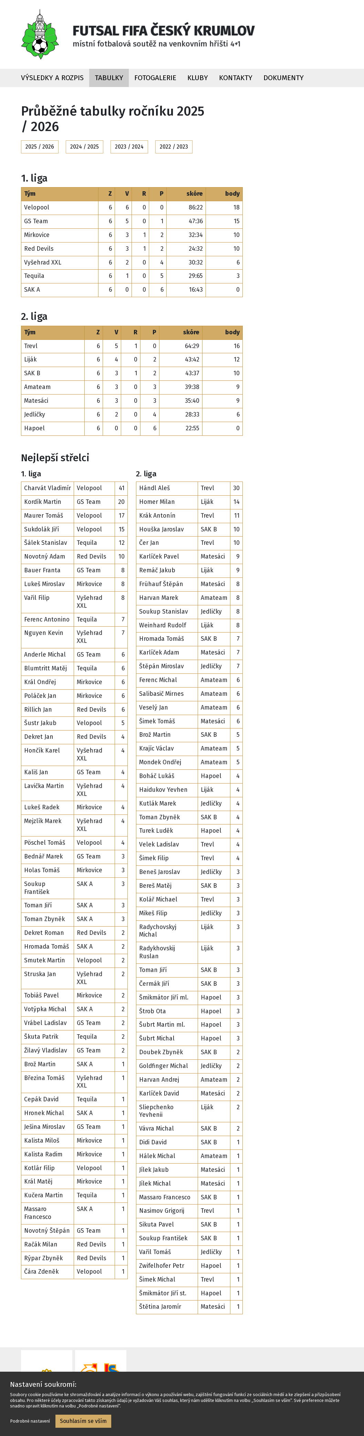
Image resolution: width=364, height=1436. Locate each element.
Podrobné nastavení (30, 1421)
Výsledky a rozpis (52, 78)
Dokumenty (283, 78)
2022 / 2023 (174, 146)
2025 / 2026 (39, 146)
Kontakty (235, 78)
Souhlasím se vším (83, 1421)
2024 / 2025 (84, 146)
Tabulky (109, 78)
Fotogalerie (155, 78)
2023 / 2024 (129, 146)
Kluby (197, 78)
